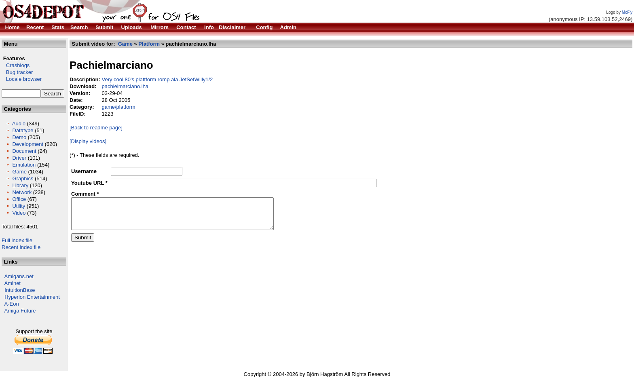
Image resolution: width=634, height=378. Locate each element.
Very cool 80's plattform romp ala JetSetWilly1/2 (157, 79)
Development (27, 144)
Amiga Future (20, 311)
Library (20, 185)
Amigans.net (19, 276)
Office (19, 199)
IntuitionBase (19, 290)
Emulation (24, 165)
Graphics (22, 178)
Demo (19, 137)
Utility (18, 206)
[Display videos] (88, 141)
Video (18, 213)
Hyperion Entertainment (32, 297)
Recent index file (21, 247)
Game (19, 172)
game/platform (118, 107)
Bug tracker (17, 72)
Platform (149, 44)
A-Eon (11, 304)
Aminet (12, 283)
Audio (18, 123)
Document (24, 151)
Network (22, 192)
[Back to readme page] (96, 128)
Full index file (17, 240)
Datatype (22, 130)
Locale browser (22, 79)
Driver (19, 158)
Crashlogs (16, 65)
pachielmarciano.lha (124, 86)
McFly (627, 12)
